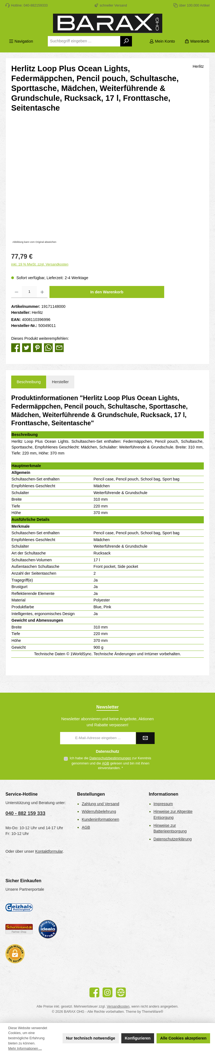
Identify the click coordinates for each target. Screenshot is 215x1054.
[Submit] (145, 738)
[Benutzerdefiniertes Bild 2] (19, 929)
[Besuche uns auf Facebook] (94, 992)
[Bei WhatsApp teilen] (48, 347)
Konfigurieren (138, 1038)
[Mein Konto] (162, 41)
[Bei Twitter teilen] (26, 347)
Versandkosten (118, 1006)
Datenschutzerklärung (173, 839)
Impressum (163, 804)
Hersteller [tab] (60, 382)
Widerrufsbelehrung (99, 811)
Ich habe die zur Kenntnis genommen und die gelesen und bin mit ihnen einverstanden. (110, 763)
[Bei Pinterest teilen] (37, 347)
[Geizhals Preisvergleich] (19, 907)
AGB (105, 763)
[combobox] (84, 41)
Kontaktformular (49, 851)
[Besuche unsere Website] (121, 992)
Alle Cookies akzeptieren (183, 1038)
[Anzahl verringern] (16, 292)
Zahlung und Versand (100, 804)
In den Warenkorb (106, 292)
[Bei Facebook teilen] (15, 347)
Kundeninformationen (100, 819)
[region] (107, 186)
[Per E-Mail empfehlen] (59, 347)
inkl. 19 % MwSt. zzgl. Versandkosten (39, 264)
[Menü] (21, 41)
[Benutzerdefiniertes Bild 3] (47, 929)
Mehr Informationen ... (25, 1048)
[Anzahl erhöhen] (42, 292)
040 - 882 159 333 (25, 813)
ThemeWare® (152, 1012)
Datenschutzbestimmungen (110, 758)
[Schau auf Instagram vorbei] (107, 992)
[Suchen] (126, 41)
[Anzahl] (29, 292)
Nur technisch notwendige (90, 1038)
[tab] (28, 382)
